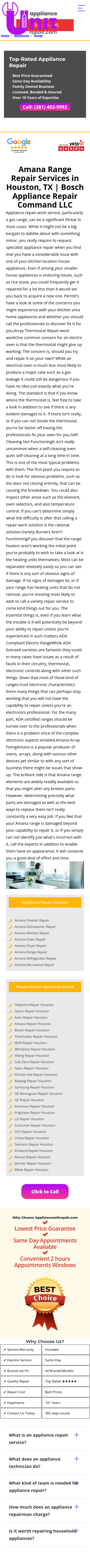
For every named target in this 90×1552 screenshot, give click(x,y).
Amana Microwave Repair (34, 964)
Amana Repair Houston (33, 1023)
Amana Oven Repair (30, 939)
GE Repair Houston (29, 1100)
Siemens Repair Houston (34, 1144)
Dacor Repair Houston (32, 1011)
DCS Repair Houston (30, 1131)
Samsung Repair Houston (34, 1087)
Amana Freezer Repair (32, 920)
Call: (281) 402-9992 (45, 106)
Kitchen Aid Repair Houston (36, 1074)
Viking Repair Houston (32, 1055)
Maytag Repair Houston (33, 1081)
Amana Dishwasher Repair (35, 926)
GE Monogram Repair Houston (39, 1093)
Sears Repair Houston (31, 1068)
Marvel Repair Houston (33, 1157)
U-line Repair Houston (32, 1138)
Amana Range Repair (31, 952)
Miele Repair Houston (31, 1169)
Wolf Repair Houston (31, 1042)
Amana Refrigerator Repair (35, 958)
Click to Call (45, 1191)
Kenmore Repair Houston (34, 1106)
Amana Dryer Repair (30, 945)
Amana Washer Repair (32, 933)
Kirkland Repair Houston (34, 1150)
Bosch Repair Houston (32, 1030)
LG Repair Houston (29, 1119)
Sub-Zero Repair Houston (34, 1062)
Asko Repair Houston (31, 1017)
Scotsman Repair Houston (35, 1125)
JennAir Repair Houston (33, 1163)
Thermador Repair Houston (36, 1036)
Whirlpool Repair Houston (35, 1049)
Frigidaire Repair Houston (35, 1112)
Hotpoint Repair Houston (34, 1004)
